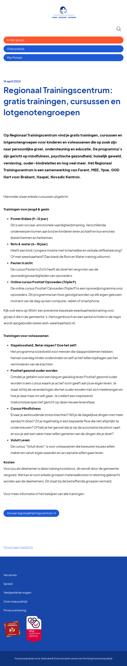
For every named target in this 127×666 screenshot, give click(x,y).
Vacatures (10, 575)
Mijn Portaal (14, 57)
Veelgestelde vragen (17, 592)
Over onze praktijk (15, 601)
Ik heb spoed (15, 40)
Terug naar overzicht (18, 547)
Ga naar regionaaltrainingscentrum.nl (31, 513)
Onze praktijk (15, 49)
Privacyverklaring (15, 610)
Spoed (8, 584)
